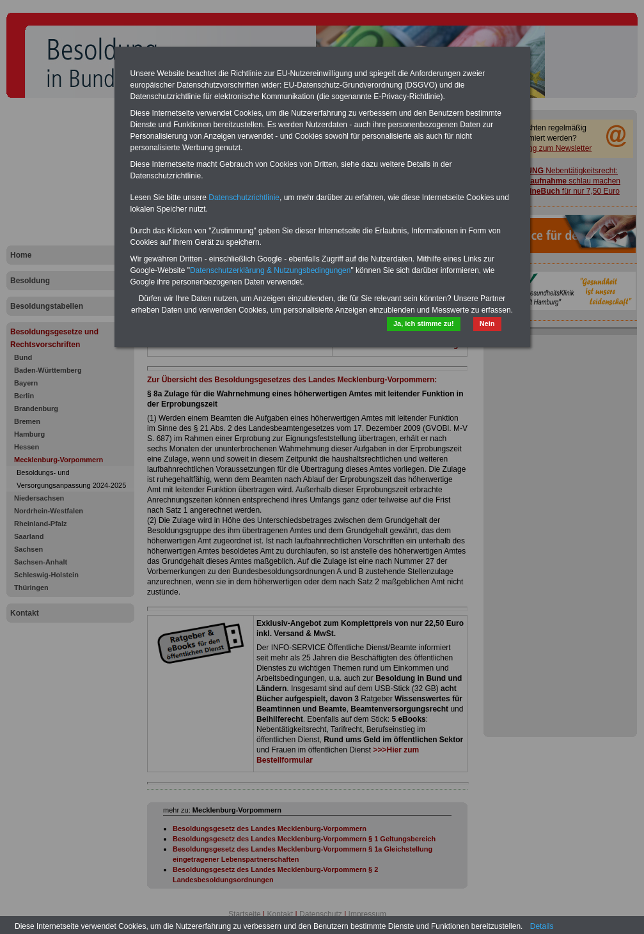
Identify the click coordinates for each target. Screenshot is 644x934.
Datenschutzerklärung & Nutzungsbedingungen (270, 270)
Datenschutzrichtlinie (243, 197)
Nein (487, 323)
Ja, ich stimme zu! (423, 323)
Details (542, 926)
